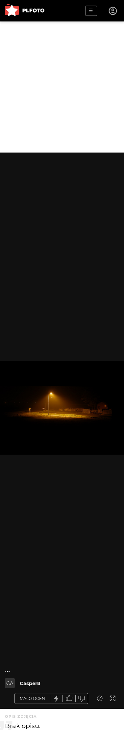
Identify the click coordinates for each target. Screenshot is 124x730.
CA (9, 683)
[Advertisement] (62, 87)
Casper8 (30, 683)
